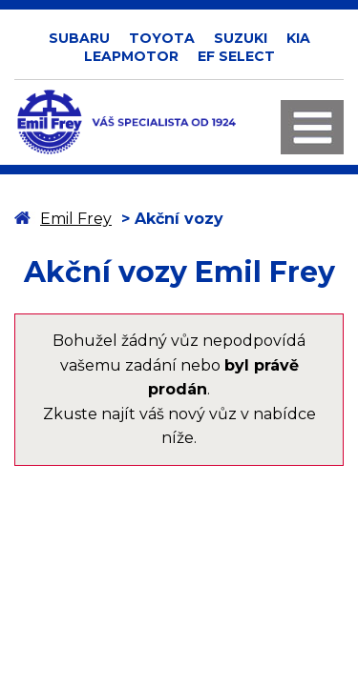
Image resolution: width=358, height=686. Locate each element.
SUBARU (79, 38)
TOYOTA (162, 38)
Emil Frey (76, 219)
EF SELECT (236, 56)
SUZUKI (240, 38)
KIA (298, 38)
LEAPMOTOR (131, 56)
